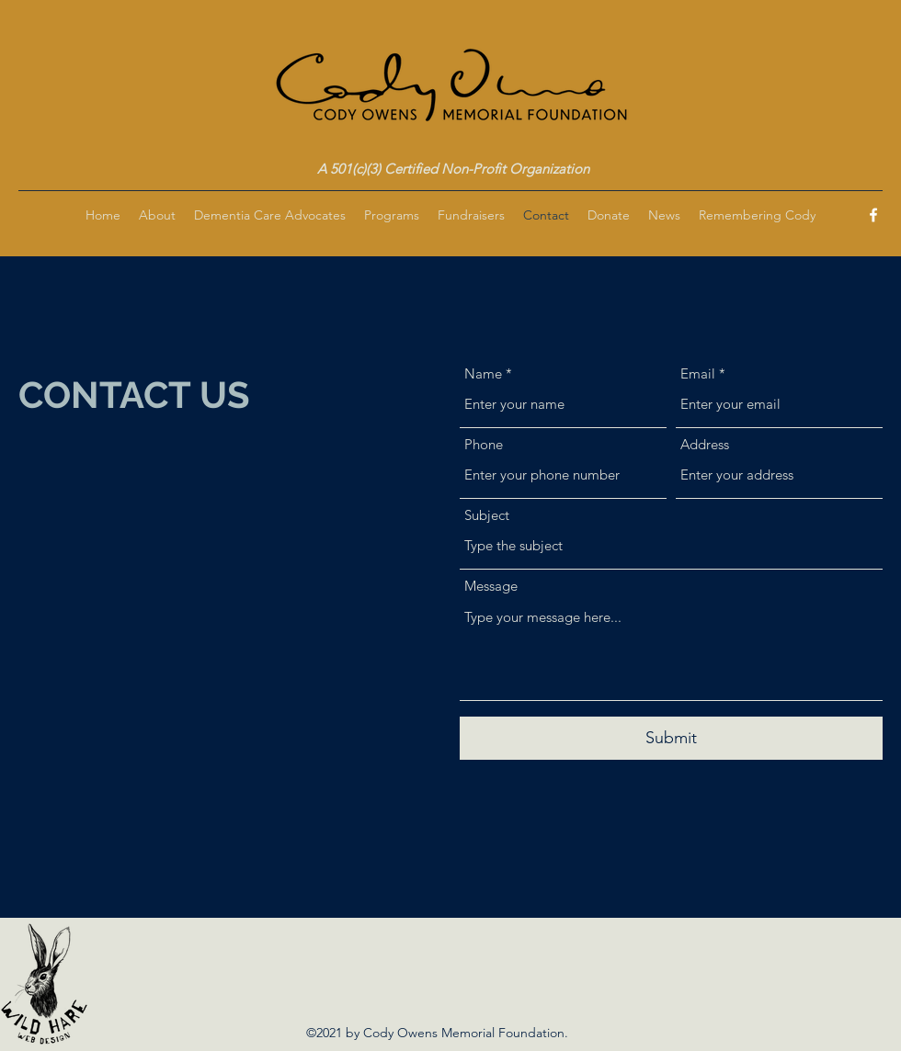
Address (704, 444)
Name (483, 373)
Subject (486, 515)
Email (697, 373)
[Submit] (671, 738)
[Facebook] (873, 215)
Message (491, 586)
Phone (483, 444)
